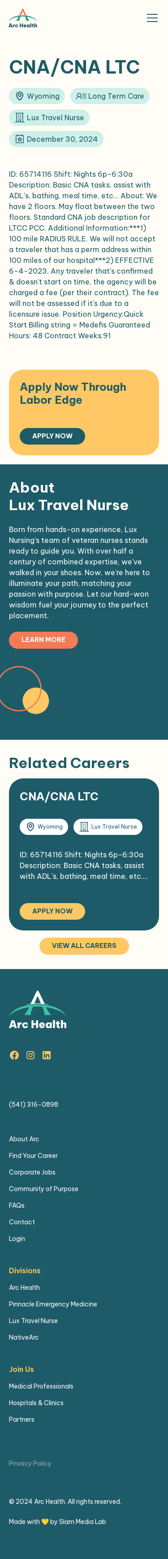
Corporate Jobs (32, 1172)
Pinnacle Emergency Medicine (53, 1304)
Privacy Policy (30, 1463)
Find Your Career (33, 1156)
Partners (21, 1419)
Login (17, 1239)
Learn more (43, 640)
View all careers (84, 946)
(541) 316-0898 (33, 1104)
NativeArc (24, 1337)
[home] (23, 18)
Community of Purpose (43, 1189)
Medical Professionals (41, 1386)
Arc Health (24, 1288)
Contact (22, 1222)
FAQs (17, 1205)
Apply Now (52, 436)
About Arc (24, 1139)
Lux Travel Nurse (33, 1321)
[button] (150, 18)
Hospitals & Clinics (36, 1403)
